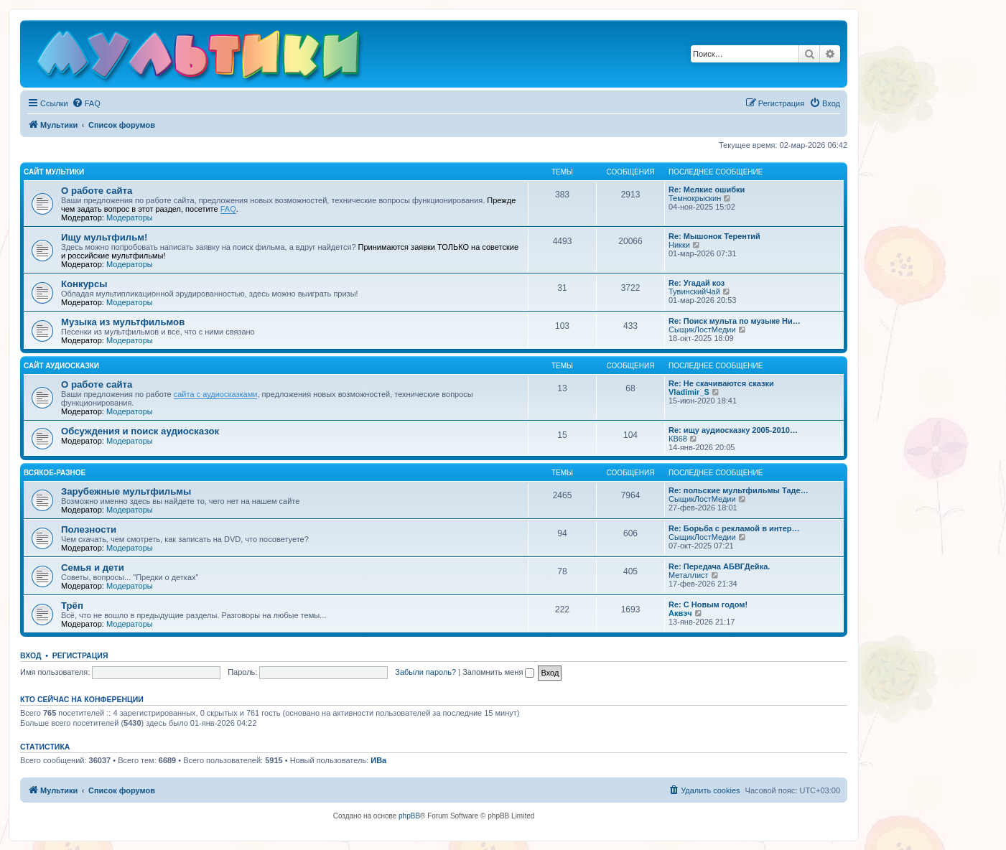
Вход (30, 655)
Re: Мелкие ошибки (707, 189)
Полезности (88, 529)
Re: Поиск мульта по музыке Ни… (735, 321)
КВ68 (678, 438)
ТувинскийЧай (694, 291)
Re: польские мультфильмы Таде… (739, 490)
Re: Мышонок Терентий (714, 236)
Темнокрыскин (695, 198)
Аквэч (680, 613)
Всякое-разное (54, 473)
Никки (679, 244)
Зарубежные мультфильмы (126, 491)
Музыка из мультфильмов (123, 322)
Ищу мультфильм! (104, 237)
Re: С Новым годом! (708, 604)
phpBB (409, 816)
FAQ (228, 209)
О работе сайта (96, 190)
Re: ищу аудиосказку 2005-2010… (733, 430)
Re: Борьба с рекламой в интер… (734, 528)
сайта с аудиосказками (216, 394)
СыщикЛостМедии (702, 329)
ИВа (378, 760)
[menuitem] (86, 103)
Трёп (72, 605)
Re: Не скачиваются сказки (721, 383)
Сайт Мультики (54, 172)
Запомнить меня (498, 672)
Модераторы (129, 217)
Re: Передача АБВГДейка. (719, 566)
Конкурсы (84, 284)
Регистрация (80, 655)
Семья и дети (92, 567)
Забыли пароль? (425, 672)
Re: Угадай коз (697, 283)
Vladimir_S (689, 392)
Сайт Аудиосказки (61, 366)
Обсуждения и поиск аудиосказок (140, 431)
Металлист (689, 575)
